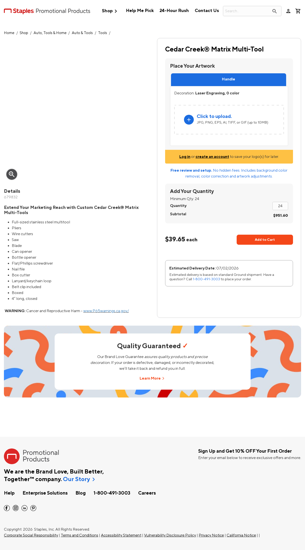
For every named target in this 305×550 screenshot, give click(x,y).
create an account (212, 156)
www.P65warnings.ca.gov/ (106, 311)
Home (9, 33)
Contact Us (207, 10)
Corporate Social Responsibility (31, 535)
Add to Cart (265, 240)
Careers (147, 493)
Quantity (178, 206)
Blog (80, 493)
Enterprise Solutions (45, 493)
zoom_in (12, 174)
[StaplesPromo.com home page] (47, 11)
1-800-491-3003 (206, 279)
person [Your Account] (288, 11)
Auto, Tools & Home (50, 33)
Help (9, 493)
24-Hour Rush (174, 10)
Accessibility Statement (121, 535)
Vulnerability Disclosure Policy (170, 535)
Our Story (76, 479)
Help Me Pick (140, 10)
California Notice (241, 535)
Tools (102, 33)
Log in (184, 156)
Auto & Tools (82, 33)
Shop (110, 11)
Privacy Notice (211, 535)
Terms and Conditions (79, 535)
